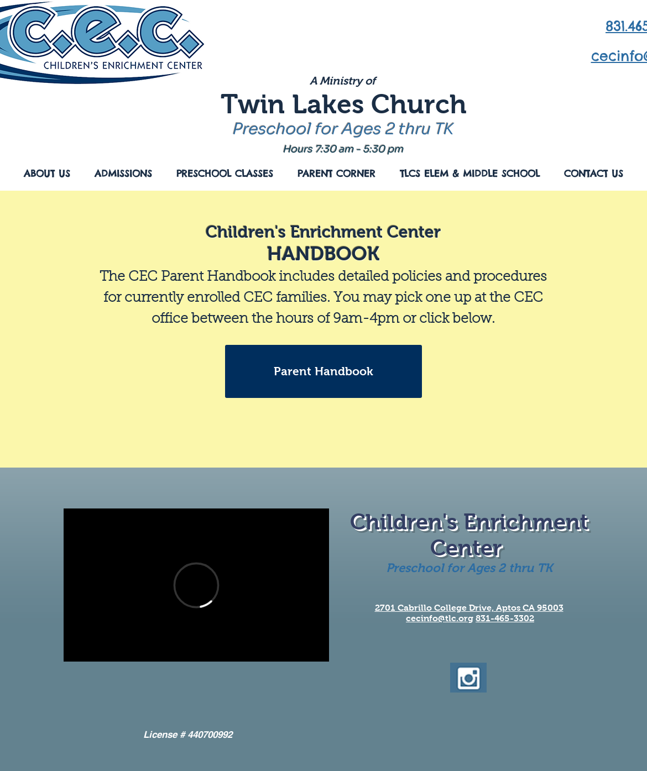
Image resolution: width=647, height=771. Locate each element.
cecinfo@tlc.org (439, 618)
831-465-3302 (505, 618)
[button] (47, 174)
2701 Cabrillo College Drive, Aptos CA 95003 (469, 607)
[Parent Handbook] (323, 371)
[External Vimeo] (196, 585)
